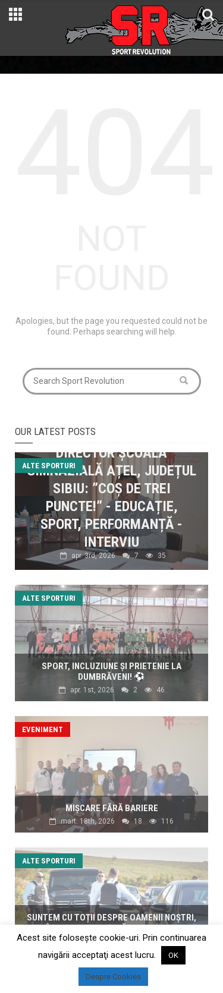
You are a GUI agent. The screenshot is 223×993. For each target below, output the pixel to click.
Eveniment (42, 729)
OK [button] (173, 955)
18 (138, 821)
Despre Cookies (113, 976)
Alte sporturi (49, 465)
